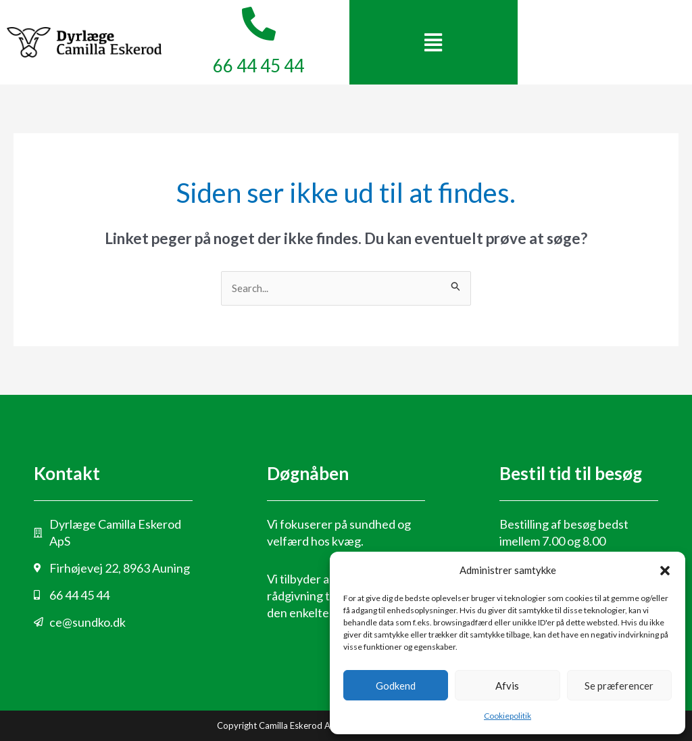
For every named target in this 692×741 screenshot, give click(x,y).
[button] (665, 570)
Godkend (396, 685)
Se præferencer (619, 685)
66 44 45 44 (258, 65)
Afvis (507, 685)
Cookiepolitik (507, 716)
